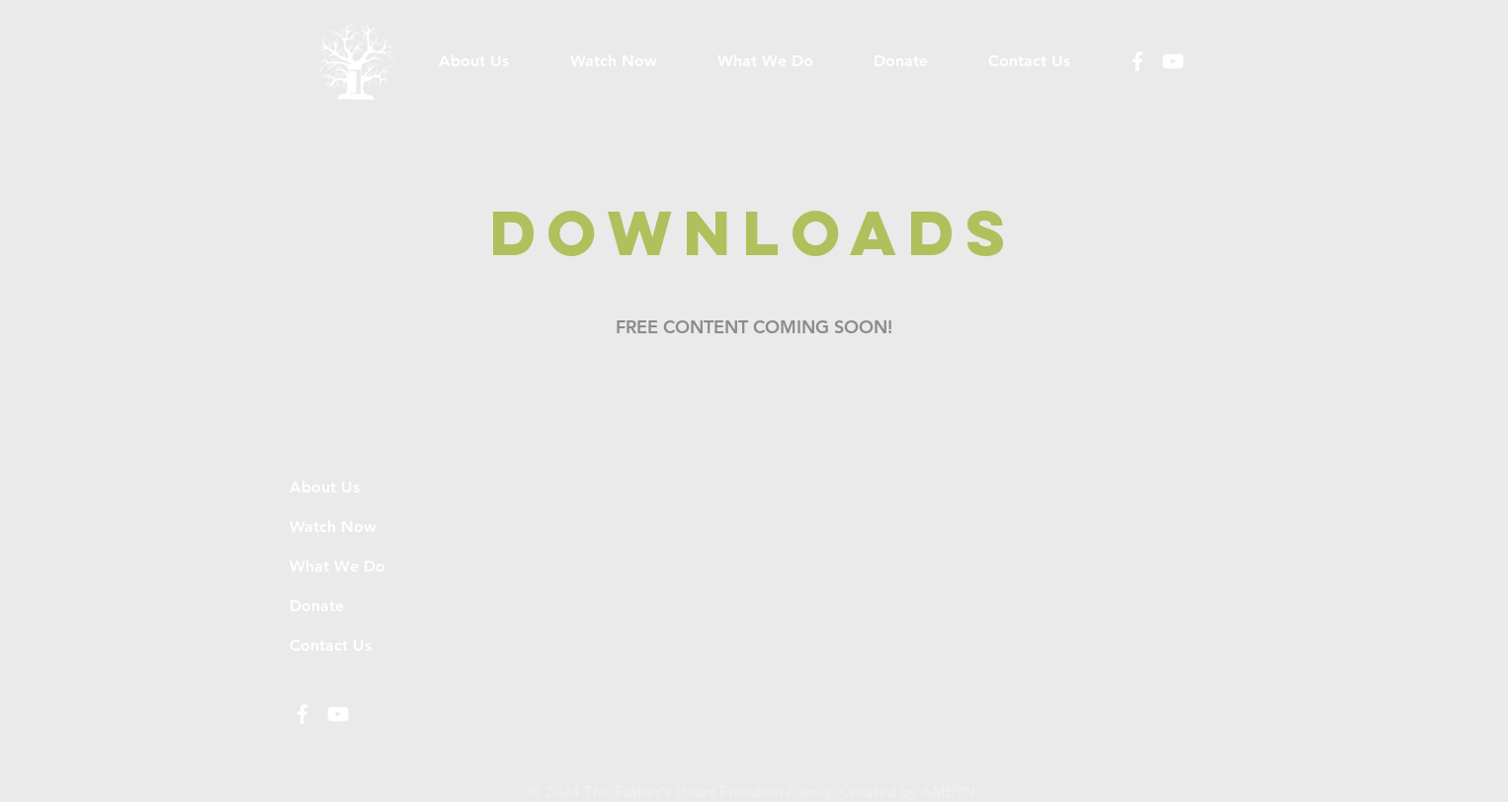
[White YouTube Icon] (1173, 61)
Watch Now (333, 526)
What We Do (337, 566)
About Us (325, 487)
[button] (765, 61)
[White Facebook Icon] (1137, 61)
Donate (317, 605)
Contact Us (331, 645)
